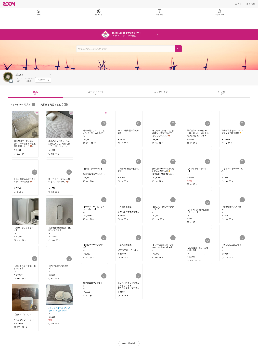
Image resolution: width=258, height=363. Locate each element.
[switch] (32, 104)
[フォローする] (43, 80)
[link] (25, 124)
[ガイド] (238, 3)
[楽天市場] (250, 3)
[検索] (178, 48)
